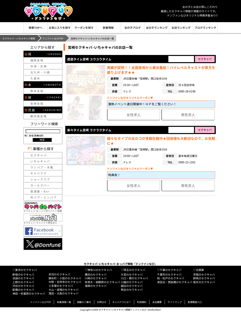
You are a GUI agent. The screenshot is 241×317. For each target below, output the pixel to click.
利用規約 (141, 302)
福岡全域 (37, 60)
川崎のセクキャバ (95, 278)
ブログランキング (205, 28)
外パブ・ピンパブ (43, 197)
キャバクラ (38, 173)
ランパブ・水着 (42, 167)
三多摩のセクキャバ (61, 286)
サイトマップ (175, 302)
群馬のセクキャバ (204, 278)
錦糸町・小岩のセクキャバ (65, 278)
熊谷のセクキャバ (132, 290)
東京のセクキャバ (26, 270)
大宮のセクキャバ (132, 274)
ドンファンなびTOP (53, 38)
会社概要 (157, 302)
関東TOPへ (35, 28)
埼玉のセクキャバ (134, 270)
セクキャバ (38, 155)
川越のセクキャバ (132, 282)
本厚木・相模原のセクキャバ (102, 282)
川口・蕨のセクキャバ (134, 278)
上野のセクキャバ (23, 282)
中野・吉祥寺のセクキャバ (65, 282)
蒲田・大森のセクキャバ (63, 293)
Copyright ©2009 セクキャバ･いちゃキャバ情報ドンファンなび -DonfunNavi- (120, 309)
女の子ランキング (157, 28)
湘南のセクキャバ (95, 286)
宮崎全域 (37, 103)
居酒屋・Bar (40, 191)
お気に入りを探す (59, 28)
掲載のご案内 (84, 302)
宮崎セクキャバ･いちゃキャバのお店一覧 (100, 47)
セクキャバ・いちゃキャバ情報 (18, 38)
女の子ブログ (132, 28)
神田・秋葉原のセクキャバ (28, 293)
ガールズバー (40, 185)
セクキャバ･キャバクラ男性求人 (42, 221)
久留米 (35, 78)
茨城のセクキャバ (204, 274)
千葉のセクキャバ (170, 270)
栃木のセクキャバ (204, 282)
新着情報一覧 (64, 302)
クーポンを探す (83, 28)
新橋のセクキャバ (23, 290)
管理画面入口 (195, 302)
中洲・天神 (38, 66)
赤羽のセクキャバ (59, 274)
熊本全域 (37, 91)
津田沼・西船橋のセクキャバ (174, 282)
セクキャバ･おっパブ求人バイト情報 (42, 209)
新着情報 (108, 28)
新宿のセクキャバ (23, 274)
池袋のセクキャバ (23, 278)
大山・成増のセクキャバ (63, 290)
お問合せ (101, 302)
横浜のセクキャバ (95, 274)
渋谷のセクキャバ (23, 286)
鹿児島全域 (38, 116)
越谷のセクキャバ (132, 286)
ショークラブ (40, 179)
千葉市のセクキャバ (169, 274)
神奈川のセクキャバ (99, 270)
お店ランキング (181, 28)
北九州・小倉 (40, 72)
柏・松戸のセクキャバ (170, 278)
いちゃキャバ (40, 161)
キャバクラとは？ (121, 302)
